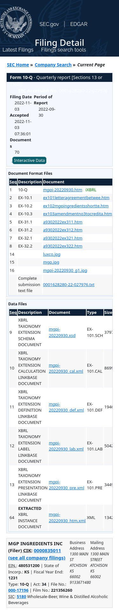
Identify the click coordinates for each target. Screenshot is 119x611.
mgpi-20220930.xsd (62, 332)
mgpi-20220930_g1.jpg (65, 270)
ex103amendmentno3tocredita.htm (77, 214)
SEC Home (18, 65)
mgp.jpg (51, 262)
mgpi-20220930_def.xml (66, 407)
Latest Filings (18, 50)
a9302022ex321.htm (63, 238)
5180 (21, 596)
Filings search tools (63, 50)
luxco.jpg (52, 254)
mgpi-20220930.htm (63, 189)
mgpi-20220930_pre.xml (66, 485)
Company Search (53, 65)
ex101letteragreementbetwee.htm (76, 197)
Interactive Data (29, 160)
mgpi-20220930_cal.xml (66, 368)
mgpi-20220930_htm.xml (67, 517)
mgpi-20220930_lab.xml (66, 446)
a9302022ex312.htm (63, 230)
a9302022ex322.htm (63, 246)
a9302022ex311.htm (63, 222)
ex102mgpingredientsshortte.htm (76, 206)
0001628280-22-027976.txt (69, 284)
